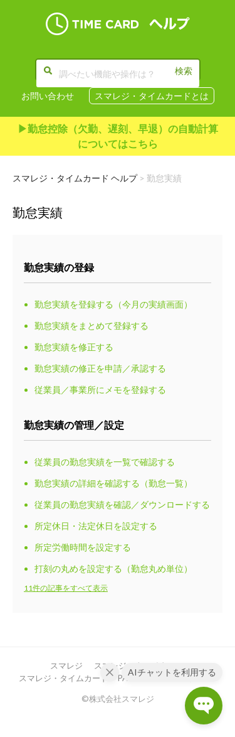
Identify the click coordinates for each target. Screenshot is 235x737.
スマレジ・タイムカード (63, 678)
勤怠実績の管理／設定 (74, 425)
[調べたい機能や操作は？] (117, 73)
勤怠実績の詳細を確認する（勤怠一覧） (113, 483)
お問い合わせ (47, 95)
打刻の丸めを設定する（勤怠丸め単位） (113, 568)
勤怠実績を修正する (73, 347)
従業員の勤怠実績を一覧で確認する (104, 461)
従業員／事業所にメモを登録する (100, 389)
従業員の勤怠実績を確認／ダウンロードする (122, 504)
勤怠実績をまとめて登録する (91, 325)
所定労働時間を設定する (82, 547)
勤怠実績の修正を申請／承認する (100, 368)
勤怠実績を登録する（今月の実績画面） (113, 304)
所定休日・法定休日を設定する (95, 525)
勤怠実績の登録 (59, 267)
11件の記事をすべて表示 (66, 588)
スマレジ (66, 665)
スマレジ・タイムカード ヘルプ (75, 178)
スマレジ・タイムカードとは (152, 95)
